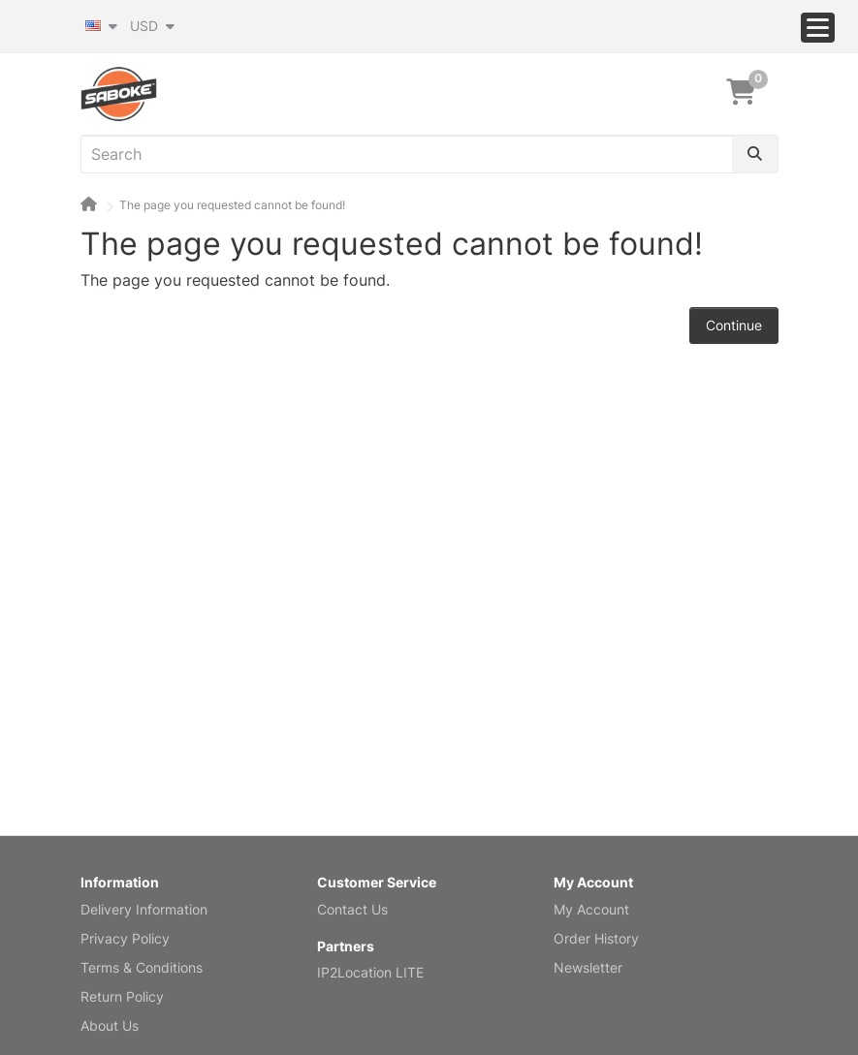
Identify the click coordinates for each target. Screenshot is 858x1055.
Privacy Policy (125, 938)
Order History (596, 938)
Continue (734, 325)
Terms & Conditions (141, 967)
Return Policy (122, 996)
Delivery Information (143, 909)
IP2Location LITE (370, 972)
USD (152, 25)
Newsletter (588, 967)
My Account (591, 909)
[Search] (755, 154)
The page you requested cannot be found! (232, 205)
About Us (109, 1025)
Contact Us (352, 909)
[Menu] (818, 28)
